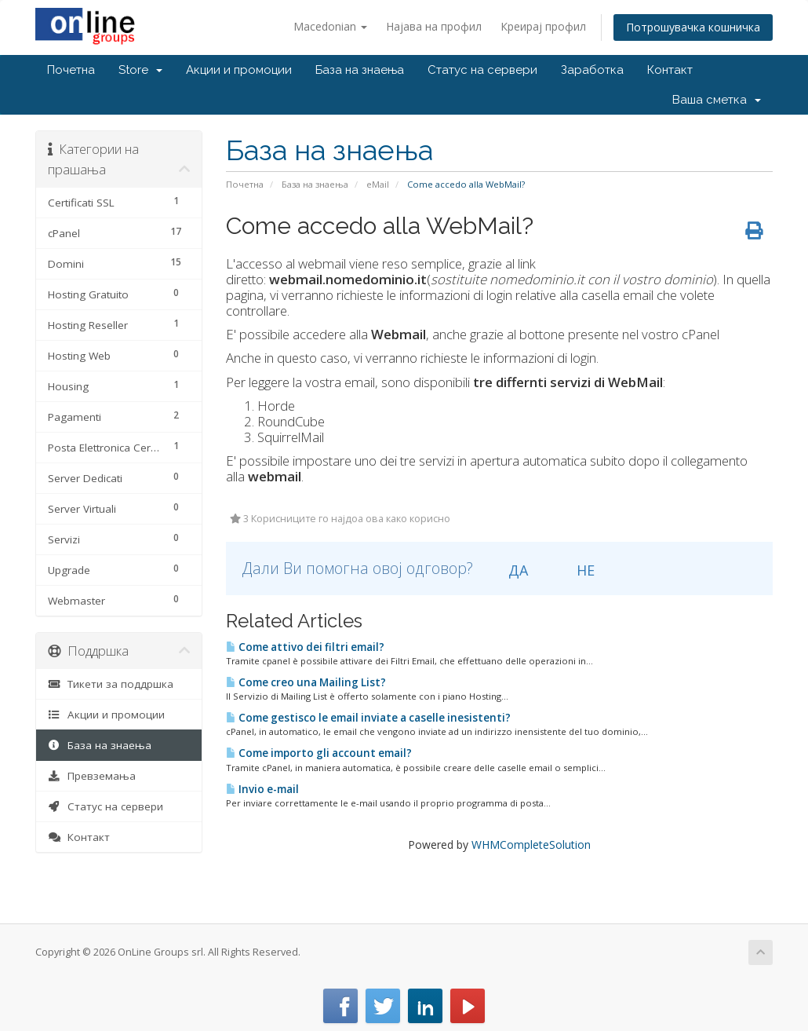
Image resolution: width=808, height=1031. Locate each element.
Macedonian (330, 26)
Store (140, 70)
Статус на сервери (482, 70)
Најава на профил (434, 26)
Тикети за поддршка (110, 684)
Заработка (592, 70)
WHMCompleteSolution (531, 844)
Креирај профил (543, 26)
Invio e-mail (262, 789)
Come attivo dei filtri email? (305, 647)
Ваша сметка (716, 100)
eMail (377, 184)
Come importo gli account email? (319, 753)
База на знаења (359, 70)
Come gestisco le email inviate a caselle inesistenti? (368, 718)
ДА (509, 570)
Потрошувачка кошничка (693, 27)
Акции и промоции (239, 70)
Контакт (670, 70)
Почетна (71, 70)
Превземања (92, 776)
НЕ (577, 570)
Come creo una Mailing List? (306, 682)
